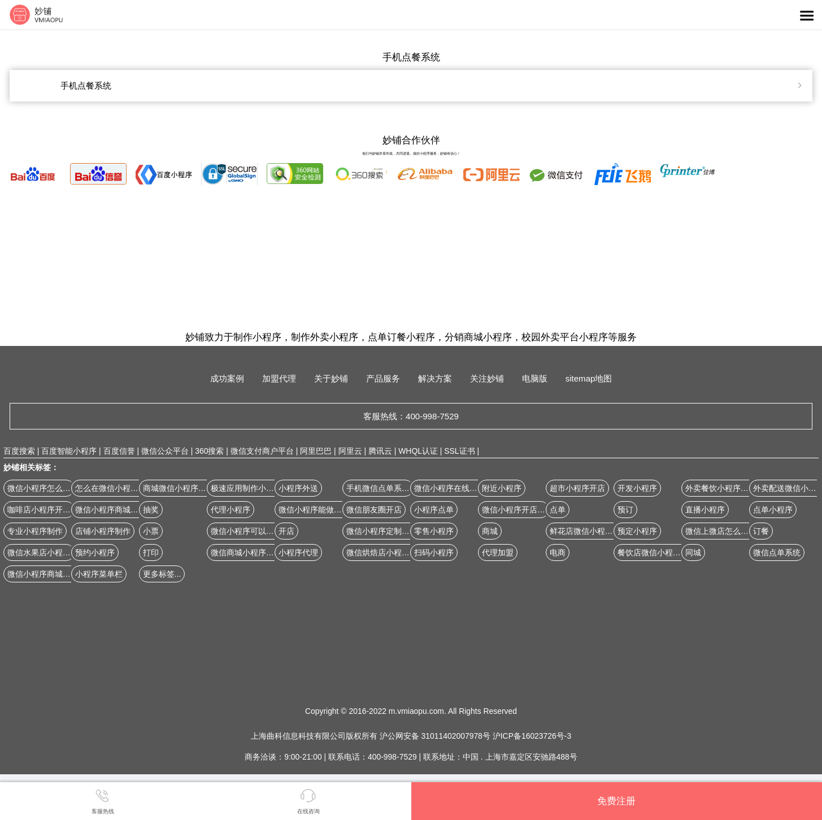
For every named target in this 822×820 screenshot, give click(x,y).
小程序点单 (434, 509)
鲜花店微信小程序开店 (589, 531)
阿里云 (350, 450)
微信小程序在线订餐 (449, 488)
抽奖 (151, 509)
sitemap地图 (589, 378)
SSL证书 (459, 450)
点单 (558, 509)
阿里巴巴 (316, 450)
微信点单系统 (777, 552)
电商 (558, 552)
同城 (693, 552)
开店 (286, 531)
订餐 (761, 531)
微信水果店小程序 (39, 552)
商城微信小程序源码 (178, 488)
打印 (151, 552)
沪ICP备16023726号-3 (532, 735)
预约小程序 (95, 552)
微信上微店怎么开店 (720, 531)
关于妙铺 (331, 378)
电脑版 (534, 378)
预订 (625, 509)
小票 (151, 531)
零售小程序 (434, 531)
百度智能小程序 (69, 450)
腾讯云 (380, 450)
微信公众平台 (165, 450)
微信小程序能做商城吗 (318, 509)
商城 (490, 531)
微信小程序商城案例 (110, 509)
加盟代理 (279, 378)
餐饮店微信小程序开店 (657, 552)
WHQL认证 (418, 450)
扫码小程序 (434, 552)
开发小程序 (637, 488)
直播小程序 (705, 509)
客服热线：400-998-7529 (411, 416)
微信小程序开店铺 (513, 509)
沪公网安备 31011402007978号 (436, 735)
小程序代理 (298, 552)
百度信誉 (119, 450)
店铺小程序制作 (103, 531)
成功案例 (227, 378)
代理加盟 (498, 552)
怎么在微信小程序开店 (114, 488)
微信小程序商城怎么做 (46, 573)
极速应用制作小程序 (246, 488)
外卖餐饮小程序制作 (720, 488)
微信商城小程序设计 (246, 552)
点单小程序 (773, 509)
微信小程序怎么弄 (39, 488)
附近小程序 (501, 488)
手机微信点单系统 (378, 488)
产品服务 (383, 378)
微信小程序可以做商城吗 (254, 531)
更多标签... (162, 573)
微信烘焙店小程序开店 (385, 552)
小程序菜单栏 (99, 573)
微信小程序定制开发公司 (389, 531)
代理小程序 (230, 509)
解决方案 (435, 378)
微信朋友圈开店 (374, 509)
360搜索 (209, 450)
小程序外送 (298, 488)
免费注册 (616, 800)
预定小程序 (637, 531)
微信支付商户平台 (262, 450)
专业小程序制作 (35, 531)
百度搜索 (19, 450)
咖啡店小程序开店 (39, 509)
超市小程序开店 (577, 488)
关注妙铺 (487, 378)
